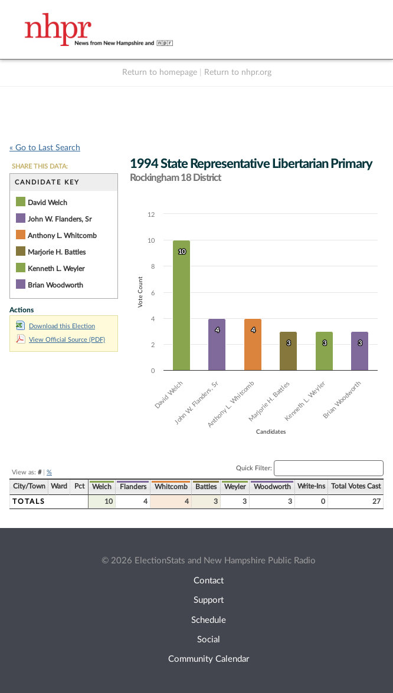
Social (208, 639)
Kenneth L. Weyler (56, 268)
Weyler (234, 486)
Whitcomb (171, 486)
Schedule (208, 620)
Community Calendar (208, 659)
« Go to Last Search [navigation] (44, 148)
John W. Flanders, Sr (59, 219)
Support (209, 600)
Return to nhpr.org (237, 72)
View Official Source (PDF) (60, 339)
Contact (209, 580)
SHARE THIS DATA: (40, 166)
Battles (206, 486)
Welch (102, 486)
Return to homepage (159, 72)
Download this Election (55, 326)
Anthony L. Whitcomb (62, 235)
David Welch (47, 202)
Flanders (133, 486)
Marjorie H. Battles (57, 252)
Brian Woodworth (55, 285)
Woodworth (272, 486)
